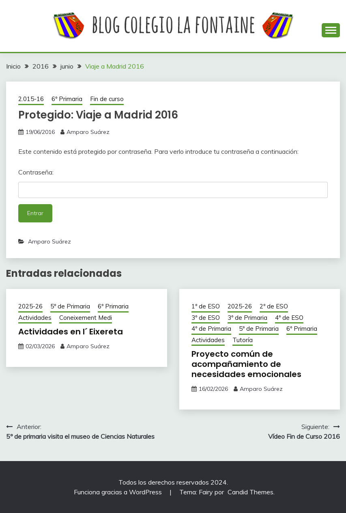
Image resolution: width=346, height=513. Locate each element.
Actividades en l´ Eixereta (70, 331)
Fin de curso (107, 99)
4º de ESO (289, 317)
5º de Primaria (70, 306)
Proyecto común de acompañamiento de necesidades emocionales (246, 364)
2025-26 (30, 306)
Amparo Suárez (88, 132)
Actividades (35, 317)
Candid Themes (250, 492)
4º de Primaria (211, 328)
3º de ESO (205, 317)
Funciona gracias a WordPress (118, 492)
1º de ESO (205, 306)
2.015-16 (31, 99)
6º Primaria (67, 99)
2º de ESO (274, 306)
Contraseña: (173, 183)
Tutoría (242, 340)
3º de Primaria (247, 317)
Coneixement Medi (85, 317)
